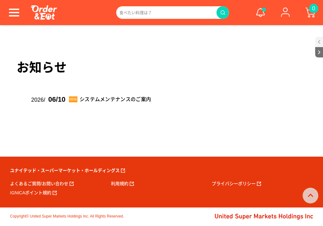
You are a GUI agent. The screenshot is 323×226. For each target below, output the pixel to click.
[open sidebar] (319, 42)
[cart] (310, 12)
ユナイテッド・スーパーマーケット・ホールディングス (67, 170)
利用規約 (122, 183)
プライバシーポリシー (236, 183)
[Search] (166, 12)
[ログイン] (285, 12)
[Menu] (14, 12)
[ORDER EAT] (44, 12)
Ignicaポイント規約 (33, 192)
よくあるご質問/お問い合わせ (42, 183)
